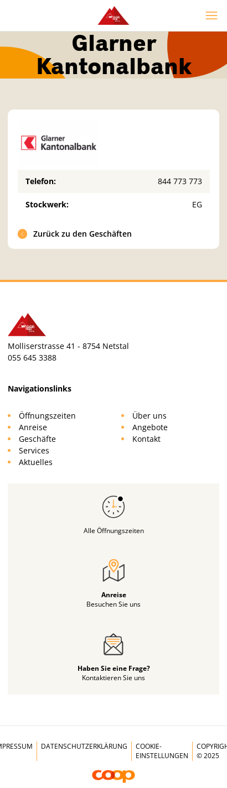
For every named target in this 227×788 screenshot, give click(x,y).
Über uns (149, 415)
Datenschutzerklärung (84, 746)
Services (34, 450)
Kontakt (146, 439)
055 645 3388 (32, 357)
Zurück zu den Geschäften (75, 233)
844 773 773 (180, 181)
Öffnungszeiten (47, 415)
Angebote (150, 427)
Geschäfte (37, 439)
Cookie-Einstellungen (162, 751)
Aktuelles (36, 462)
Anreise (33, 427)
